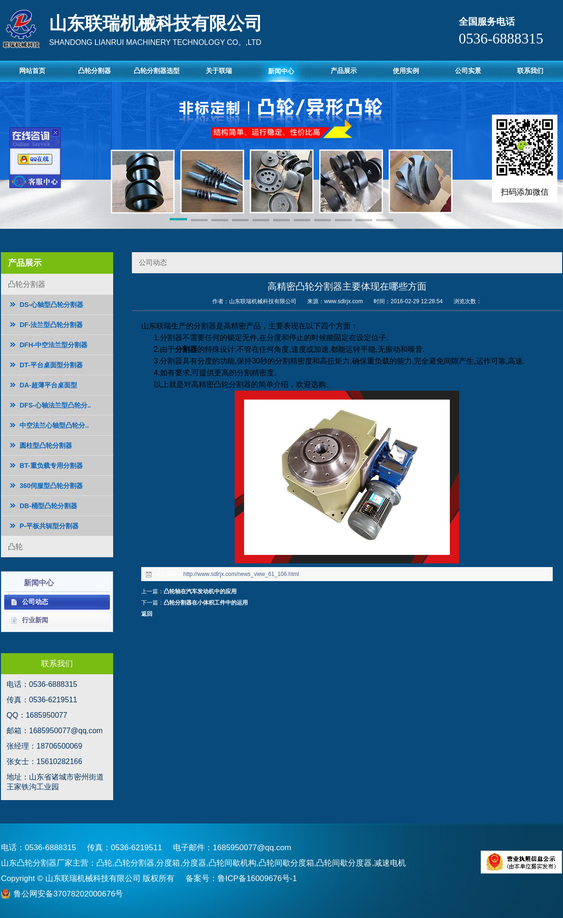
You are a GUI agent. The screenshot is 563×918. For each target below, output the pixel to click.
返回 (146, 614)
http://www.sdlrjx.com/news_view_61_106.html (241, 574)
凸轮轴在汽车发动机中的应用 (200, 591)
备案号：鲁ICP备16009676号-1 (241, 878)
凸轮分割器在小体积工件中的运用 (206, 602)
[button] (178, 221)
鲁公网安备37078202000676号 (68, 893)
